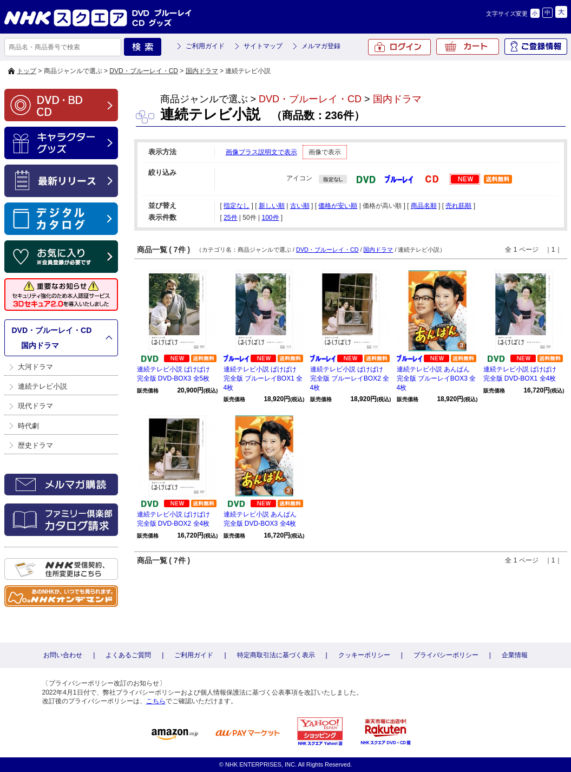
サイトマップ (263, 46)
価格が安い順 (337, 206)
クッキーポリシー (364, 655)
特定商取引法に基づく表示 (276, 655)
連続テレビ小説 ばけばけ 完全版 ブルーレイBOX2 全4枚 (350, 378)
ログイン (399, 47)
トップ (26, 71)
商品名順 (424, 206)
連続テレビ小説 (42, 386)
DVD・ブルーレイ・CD (143, 71)
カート (467, 46)
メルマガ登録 (320, 46)
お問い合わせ (62, 655)
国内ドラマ (202, 71)
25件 (230, 217)
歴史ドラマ (35, 445)
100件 (270, 217)
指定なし (237, 206)
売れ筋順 (458, 206)
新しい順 (272, 206)
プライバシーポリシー (446, 655)
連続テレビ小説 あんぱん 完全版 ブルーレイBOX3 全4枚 (436, 378)
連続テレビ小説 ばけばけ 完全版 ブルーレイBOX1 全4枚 (263, 378)
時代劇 (28, 426)
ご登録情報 (535, 46)
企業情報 (515, 655)
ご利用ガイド (205, 46)
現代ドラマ (35, 406)
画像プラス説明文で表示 (261, 152)
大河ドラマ (35, 367)
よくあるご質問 (128, 655)
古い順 (300, 206)
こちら (156, 701)
